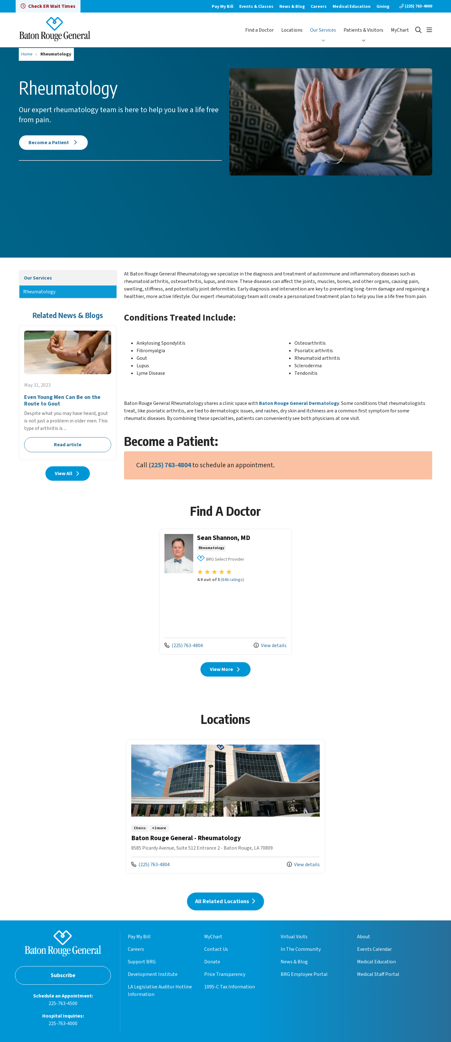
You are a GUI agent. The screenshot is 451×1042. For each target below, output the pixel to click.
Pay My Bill (222, 6)
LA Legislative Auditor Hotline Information (160, 990)
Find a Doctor (259, 30)
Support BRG (142, 961)
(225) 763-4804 (169, 465)
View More (225, 669)
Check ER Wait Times (48, 6)
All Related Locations (225, 901)
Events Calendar (374, 949)
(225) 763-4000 (415, 6)
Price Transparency (224, 974)
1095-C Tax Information (229, 986)
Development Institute (153, 974)
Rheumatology (39, 291)
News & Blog (292, 6)
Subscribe (63, 975)
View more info (225, 591)
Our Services (323, 30)
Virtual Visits (294, 936)
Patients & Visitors (363, 30)
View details (270, 645)
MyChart (400, 30)
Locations (292, 30)
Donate (212, 961)
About (363, 936)
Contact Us (216, 949)
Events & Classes (256, 6)
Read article (67, 392)
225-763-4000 (63, 1023)
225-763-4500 (63, 1003)
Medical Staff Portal (378, 974)
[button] (429, 30)
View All (68, 473)
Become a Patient (53, 142)
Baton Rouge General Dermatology (299, 403)
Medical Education (352, 6)
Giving (382, 6)
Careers (319, 6)
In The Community (301, 949)
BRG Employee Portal (304, 974)
